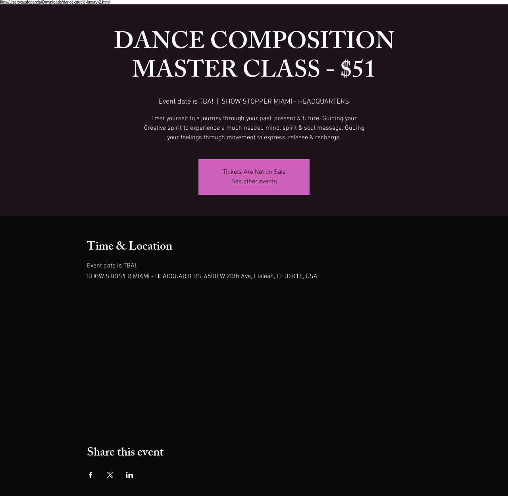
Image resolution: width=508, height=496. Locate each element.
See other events (254, 182)
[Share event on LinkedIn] (129, 475)
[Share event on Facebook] (90, 475)
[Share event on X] (110, 475)
